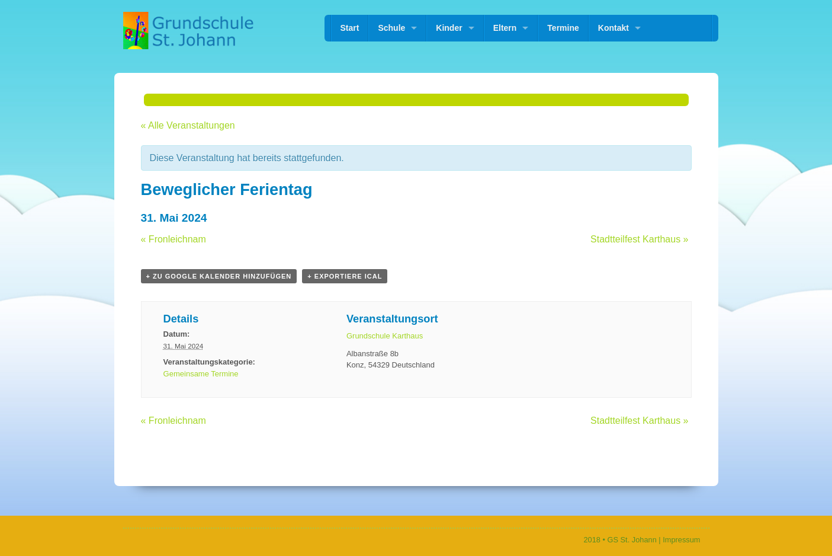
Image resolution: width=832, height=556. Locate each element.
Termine (563, 28)
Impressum (681, 539)
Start (349, 28)
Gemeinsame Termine (201, 373)
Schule (391, 28)
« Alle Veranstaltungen (188, 125)
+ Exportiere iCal (344, 276)
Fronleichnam (173, 239)
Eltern (505, 28)
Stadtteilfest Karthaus (639, 239)
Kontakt (613, 28)
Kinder (449, 28)
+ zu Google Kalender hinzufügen (219, 276)
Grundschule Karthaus (384, 335)
